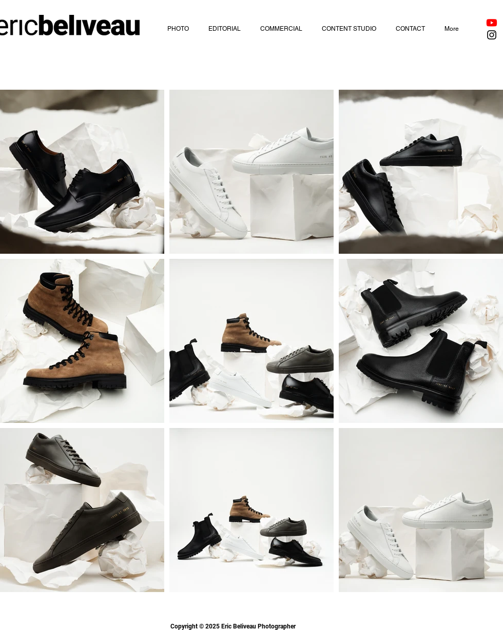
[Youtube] (492, 22)
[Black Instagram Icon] (492, 35)
